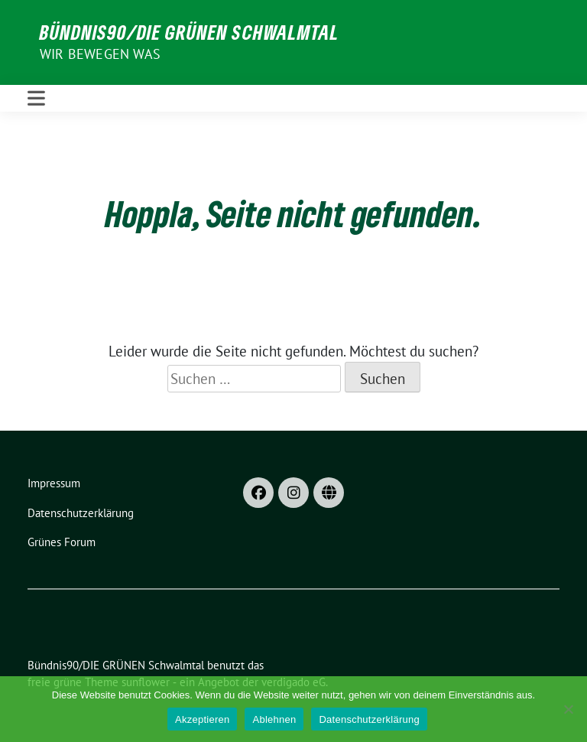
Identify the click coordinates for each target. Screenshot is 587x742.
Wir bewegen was (100, 54)
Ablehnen (274, 719)
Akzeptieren (202, 719)
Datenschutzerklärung (369, 719)
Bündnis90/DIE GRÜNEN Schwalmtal (189, 32)
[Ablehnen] (568, 709)
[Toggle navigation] (36, 98)
